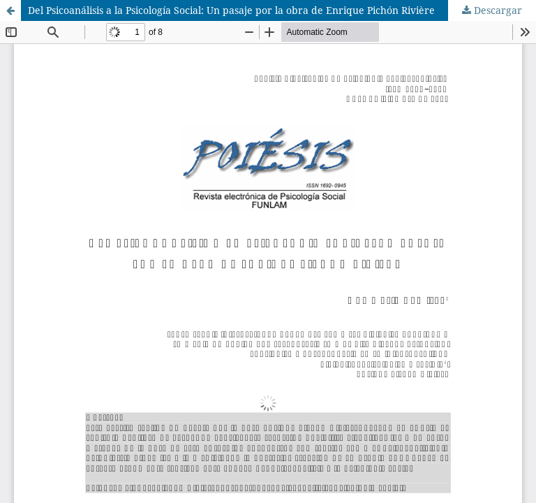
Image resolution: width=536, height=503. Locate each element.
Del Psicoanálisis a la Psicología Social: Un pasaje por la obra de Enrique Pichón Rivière (231, 10)
